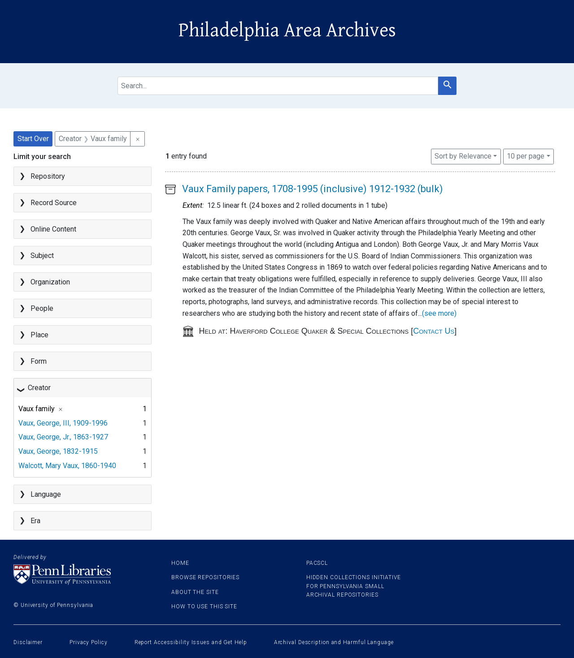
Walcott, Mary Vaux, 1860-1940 (67, 465)
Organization (50, 282)
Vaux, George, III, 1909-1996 (63, 423)
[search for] (278, 86)
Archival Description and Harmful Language (334, 642)
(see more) (439, 313)
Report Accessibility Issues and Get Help (191, 642)
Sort (463, 156)
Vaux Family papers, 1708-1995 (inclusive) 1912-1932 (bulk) (312, 188)
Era (35, 520)
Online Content (53, 229)
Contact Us (433, 331)
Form (38, 361)
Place (39, 335)
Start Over (33, 138)
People (41, 308)
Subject (42, 255)
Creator (39, 387)
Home (180, 563)
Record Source (53, 202)
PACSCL (317, 563)
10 (525, 155)
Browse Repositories (205, 577)
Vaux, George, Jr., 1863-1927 (63, 437)
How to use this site (204, 606)
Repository (47, 176)
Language (45, 494)
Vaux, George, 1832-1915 (58, 451)
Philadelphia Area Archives (287, 30)
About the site (195, 592)
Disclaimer (28, 642)
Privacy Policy (89, 642)
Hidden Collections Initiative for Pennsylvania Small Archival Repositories (353, 586)
